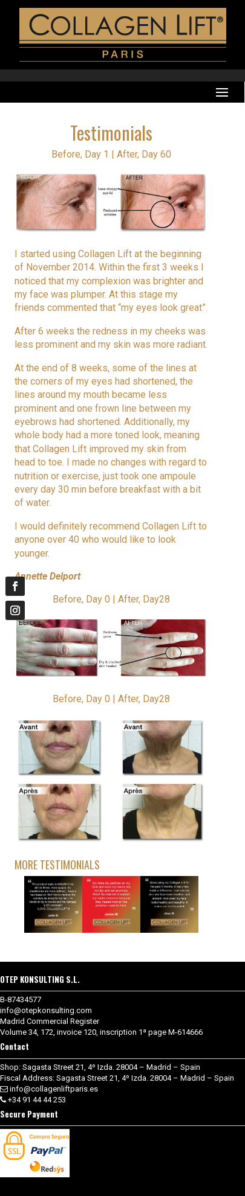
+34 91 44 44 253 (37, 1099)
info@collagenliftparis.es (54, 1088)
